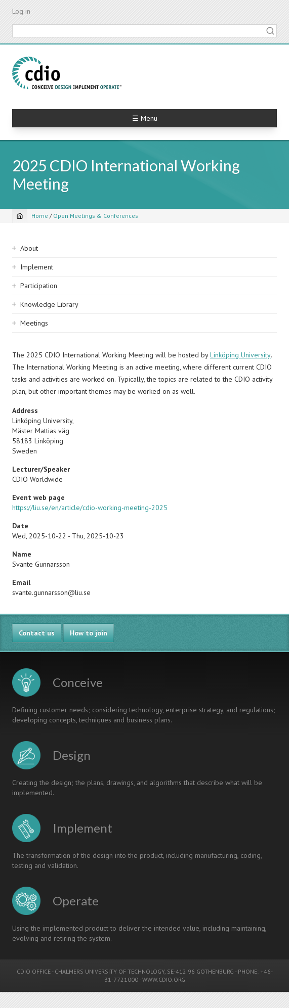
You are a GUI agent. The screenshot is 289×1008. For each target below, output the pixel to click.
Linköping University (240, 354)
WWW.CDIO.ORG (163, 979)
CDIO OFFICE (34, 971)
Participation (38, 285)
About (29, 248)
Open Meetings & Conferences (95, 215)
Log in (21, 11)
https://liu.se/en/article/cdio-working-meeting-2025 (90, 507)
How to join (88, 632)
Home (39, 215)
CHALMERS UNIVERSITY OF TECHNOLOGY (109, 971)
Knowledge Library (49, 304)
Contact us (37, 632)
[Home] (19, 216)
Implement (36, 266)
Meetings (34, 323)
